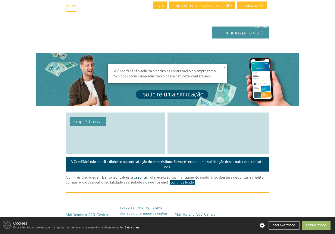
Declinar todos (284, 225)
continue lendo (182, 182)
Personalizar (262, 225)
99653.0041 (90, 208)
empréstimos (116, 5)
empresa (90, 5)
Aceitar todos (316, 225)
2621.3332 (88, 201)
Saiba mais (132, 227)
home (71, 5)
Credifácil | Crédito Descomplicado (114, 33)
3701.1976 (143, 201)
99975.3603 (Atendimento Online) (225, 207)
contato (140, 5)
